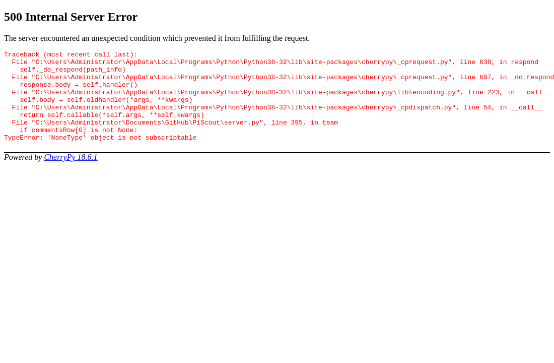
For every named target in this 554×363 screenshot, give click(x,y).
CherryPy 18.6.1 (70, 175)
